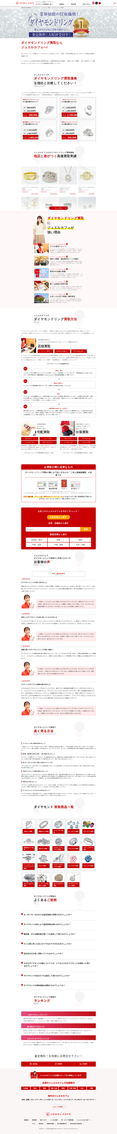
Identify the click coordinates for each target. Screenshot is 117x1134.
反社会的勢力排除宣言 (76, 1123)
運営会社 (41, 1123)
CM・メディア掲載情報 (67, 1120)
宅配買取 (59, 1064)
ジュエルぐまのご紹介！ (83, 1120)
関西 (63, 1088)
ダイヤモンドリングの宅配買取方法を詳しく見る (39, 452)
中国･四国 (72, 1088)
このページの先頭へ (58, 1107)
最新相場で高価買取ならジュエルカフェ (31, 7)
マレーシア (34, 1099)
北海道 (25, 1088)
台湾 (23, 1099)
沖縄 (91, 1088)
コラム (33, 1123)
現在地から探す (59, 517)
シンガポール (48, 1099)
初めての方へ (87, 4)
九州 (81, 1088)
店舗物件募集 (50, 1123)
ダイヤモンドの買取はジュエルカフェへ (45, 2)
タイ (41, 1099)
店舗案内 (61, 4)
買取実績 (73, 4)
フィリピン (58, 1099)
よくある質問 (54, 1120)
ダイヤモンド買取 (46, 7)
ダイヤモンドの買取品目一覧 (43, 4)
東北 (35, 1088)
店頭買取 (35, 1064)
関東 (44, 1088)
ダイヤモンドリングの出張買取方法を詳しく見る (78, 452)
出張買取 (84, 1064)
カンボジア (78, 1099)
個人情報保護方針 (62, 1123)
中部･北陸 (53, 1088)
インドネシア (68, 1099)
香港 (27, 1099)
